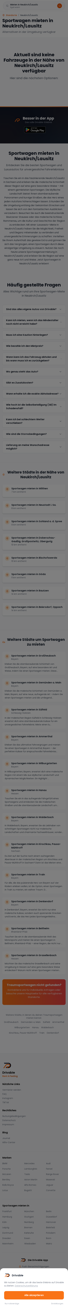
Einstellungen (57, 1303)
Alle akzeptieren (34, 1295)
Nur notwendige (12, 1303)
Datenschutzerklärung (26, 1285)
